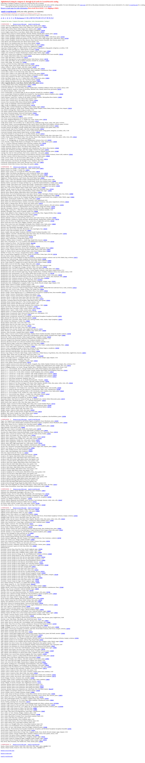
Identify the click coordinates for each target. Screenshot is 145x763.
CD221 (31, 523)
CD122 (61, 54)
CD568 (44, 259)
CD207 (32, 332)
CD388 (57, 151)
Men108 (33, 243)
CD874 (46, 380)
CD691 (40, 578)
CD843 (49, 260)
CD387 (52, 651)
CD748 (37, 503)
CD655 (51, 248)
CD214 (42, 145)
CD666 (40, 552)
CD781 (60, 316)
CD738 (55, 254)
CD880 (48, 622)
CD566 (37, 536)
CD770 (41, 203)
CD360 (46, 75)
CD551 (39, 81)
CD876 (41, 329)
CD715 (42, 32)
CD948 (36, 211)
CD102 (36, 514)
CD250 (35, 113)
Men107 (33, 584)
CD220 (44, 143)
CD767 (68, 628)
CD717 (26, 57)
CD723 (43, 68)
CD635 (67, 202)
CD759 (54, 624)
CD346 (49, 405)
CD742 (45, 119)
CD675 (44, 25)
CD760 (69, 334)
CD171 (76, 257)
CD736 (41, 697)
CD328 (52, 221)
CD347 (60, 500)
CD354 (41, 299)
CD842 (43, 560)
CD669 (32, 539)
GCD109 (40, 356)
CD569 (34, 318)
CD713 (42, 134)
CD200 (38, 79)
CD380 (32, 64)
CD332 (35, 214)
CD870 (60, 695)
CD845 (47, 486)
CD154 (46, 159)
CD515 (52, 372)
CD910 (42, 178)
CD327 (38, 264)
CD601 (33, 448)
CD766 (48, 592)
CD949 (55, 141)
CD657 (47, 60)
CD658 (61, 94)
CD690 (46, 175)
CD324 (32, 410)
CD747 (47, 394)
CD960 (71, 194)
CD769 (59, 538)
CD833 (47, 153)
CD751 (29, 362)
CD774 (28, 701)
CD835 (47, 78)
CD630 (37, 121)
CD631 (48, 249)
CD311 (59, 213)
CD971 (42, 168)
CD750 (33, 105)
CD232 (53, 281)
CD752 (41, 635)
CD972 (27, 170)
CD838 (54, 217)
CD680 (54, 181)
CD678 (38, 171)
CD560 (57, 148)
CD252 (44, 400)
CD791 (65, 233)
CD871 (56, 605)
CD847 (43, 711)
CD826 (59, 528)
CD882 (35, 708)
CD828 (54, 224)
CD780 (64, 416)
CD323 (75, 137)
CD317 (55, 484)
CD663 (44, 585)
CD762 (42, 129)
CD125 (43, 73)
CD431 (57, 126)
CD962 (39, 595)
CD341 (71, 154)
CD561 (42, 687)
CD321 (36, 570)
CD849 (41, 562)
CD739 (46, 59)
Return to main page (6, 753)
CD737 (59, 89)
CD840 (48, 156)
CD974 (20, 116)
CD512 (69, 365)
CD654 (29, 314)
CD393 (42, 598)
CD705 (62, 205)
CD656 (33, 346)
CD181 (40, 549)
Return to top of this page (20, 24)
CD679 (35, 76)
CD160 (37, 49)
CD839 (37, 589)
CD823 (40, 46)
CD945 (49, 433)
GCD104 (56, 703)
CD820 (31, 533)
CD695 (39, 601)
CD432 (30, 56)
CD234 (43, 106)
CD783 (38, 246)
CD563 (38, 43)
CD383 (32, 256)
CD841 (47, 35)
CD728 (62, 37)
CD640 (65, 276)
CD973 (60, 319)
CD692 (23, 427)
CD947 (37, 114)
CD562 (58, 186)
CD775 (45, 668)
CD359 (43, 30)
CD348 (54, 70)
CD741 (43, 392)
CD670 (40, 411)
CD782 (40, 311)
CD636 (40, 555)
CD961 (63, 335)
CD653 (29, 230)
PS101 (39, 619)
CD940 (24, 62)
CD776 (43, 649)
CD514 (74, 287)
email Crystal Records (34, 24)
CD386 (45, 727)
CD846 (53, 694)
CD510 (49, 140)
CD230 (43, 573)
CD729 (52, 655)
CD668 (42, 286)
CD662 (43, 187)
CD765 (76, 516)
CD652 (42, 45)
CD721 (53, 208)
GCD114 (46, 278)
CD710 (34, 502)
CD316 (29, 326)
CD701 (50, 190)
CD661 (49, 51)
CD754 (34, 102)
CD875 (29, 86)
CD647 (53, 646)
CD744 (33, 435)
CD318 (40, 600)
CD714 (37, 65)
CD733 (38, 308)
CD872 (84, 353)
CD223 (30, 449)
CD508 (50, 554)
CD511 (57, 268)
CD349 (58, 389)
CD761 (39, 95)
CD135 (45, 229)
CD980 (51, 520)
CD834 (45, 663)
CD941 (42, 289)
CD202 (34, 84)
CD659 (46, 430)
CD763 (34, 67)
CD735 (55, 33)
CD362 (63, 633)
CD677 (43, 490)
